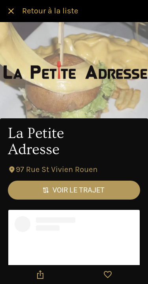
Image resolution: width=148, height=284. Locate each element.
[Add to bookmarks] (107, 274)
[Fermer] (11, 11)
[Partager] (40, 274)
